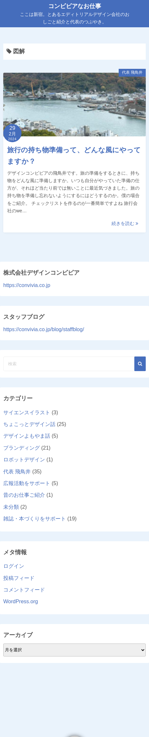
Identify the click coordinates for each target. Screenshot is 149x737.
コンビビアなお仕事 (74, 6)
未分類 (11, 507)
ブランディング (21, 448)
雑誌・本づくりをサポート (34, 518)
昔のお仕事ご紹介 (24, 495)
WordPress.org (20, 601)
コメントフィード (24, 590)
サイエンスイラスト (26, 412)
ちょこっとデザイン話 (29, 424)
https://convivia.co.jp (26, 285)
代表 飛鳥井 (132, 72)
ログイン (13, 566)
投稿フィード (19, 578)
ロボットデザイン (24, 459)
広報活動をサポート (26, 483)
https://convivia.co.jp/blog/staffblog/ (43, 329)
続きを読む (125, 223)
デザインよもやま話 (26, 436)
